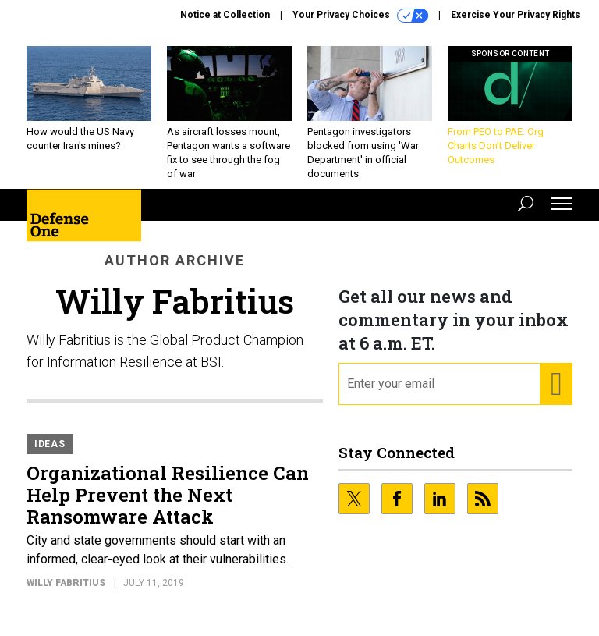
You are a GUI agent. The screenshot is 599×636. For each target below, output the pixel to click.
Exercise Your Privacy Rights (515, 14)
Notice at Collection (225, 14)
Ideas (50, 455)
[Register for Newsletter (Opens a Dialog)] (556, 395)
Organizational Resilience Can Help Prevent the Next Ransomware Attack (168, 506)
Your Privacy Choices (360, 16)
